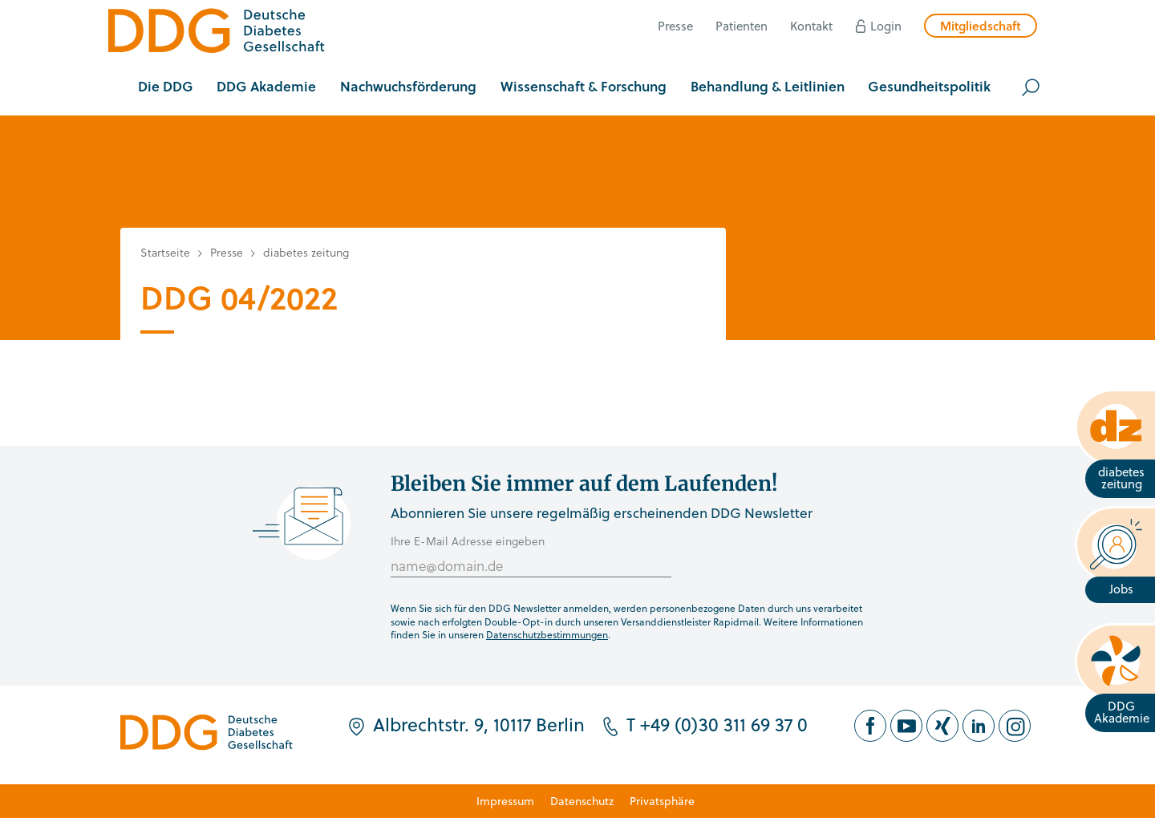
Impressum (505, 800)
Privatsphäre (662, 800)
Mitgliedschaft (980, 25)
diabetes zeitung (306, 252)
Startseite (165, 252)
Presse (675, 25)
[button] (165, 87)
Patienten (741, 25)
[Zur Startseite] (216, 33)
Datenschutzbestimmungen (547, 634)
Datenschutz (582, 800)
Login (886, 25)
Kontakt (811, 25)
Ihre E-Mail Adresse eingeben (468, 540)
